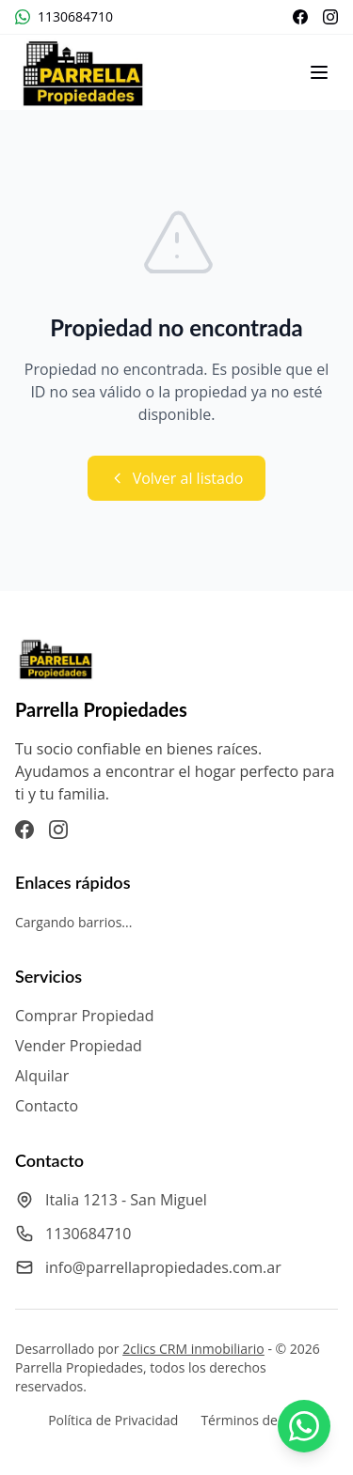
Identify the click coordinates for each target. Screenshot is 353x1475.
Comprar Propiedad (84, 1015)
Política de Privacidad (113, 1420)
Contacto (46, 1105)
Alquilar (42, 1075)
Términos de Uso (252, 1420)
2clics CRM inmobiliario (193, 1349)
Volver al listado (177, 478)
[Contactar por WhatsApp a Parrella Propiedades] (304, 1426)
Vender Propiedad (78, 1045)
